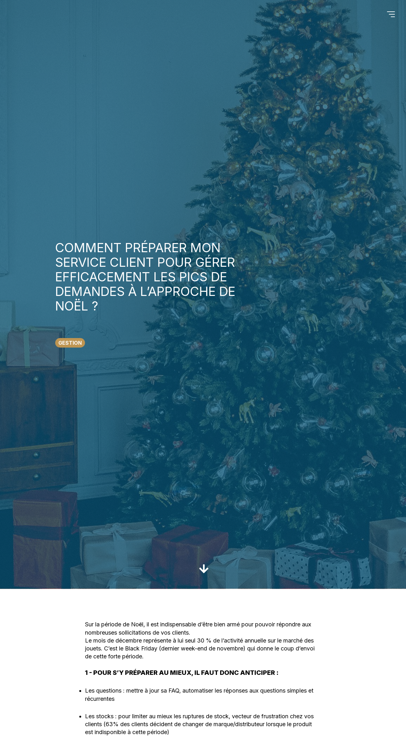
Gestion (70, 343)
